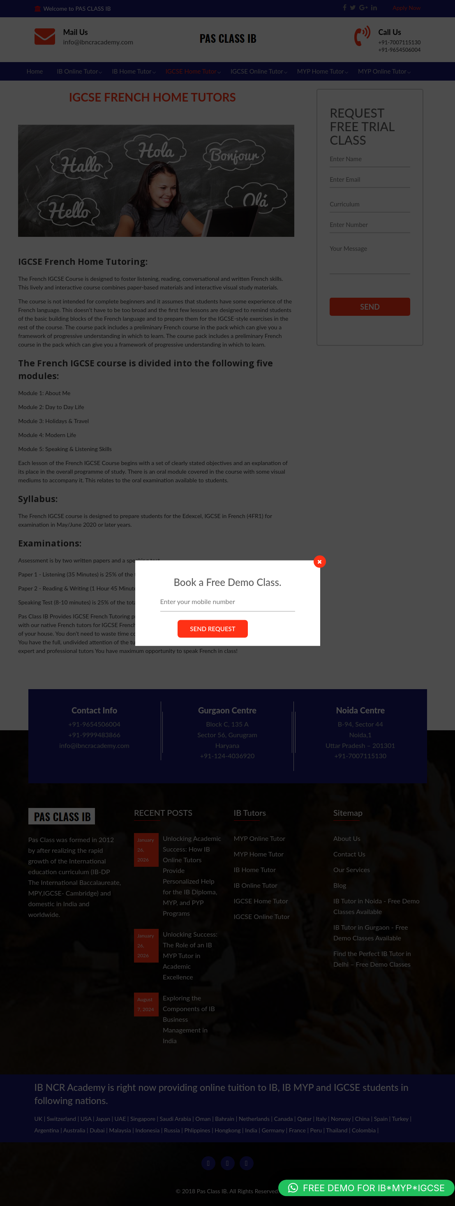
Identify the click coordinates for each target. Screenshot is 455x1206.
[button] (366, 1188)
